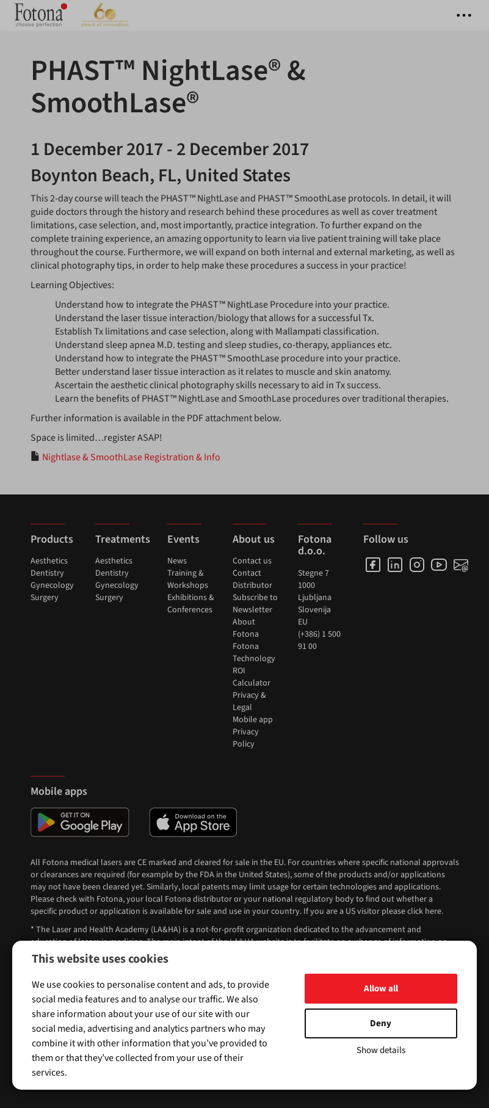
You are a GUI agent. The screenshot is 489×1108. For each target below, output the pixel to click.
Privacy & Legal (249, 701)
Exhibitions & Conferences (190, 604)
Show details (381, 1050)
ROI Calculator (251, 677)
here (433, 911)
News (177, 561)
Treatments (122, 539)
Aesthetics (49, 561)
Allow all (381, 988)
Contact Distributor (252, 579)
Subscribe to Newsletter (255, 604)
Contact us (252, 561)
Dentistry (47, 573)
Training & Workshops (187, 579)
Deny (380, 1023)
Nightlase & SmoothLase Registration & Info (131, 457)
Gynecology (52, 585)
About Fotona (246, 628)
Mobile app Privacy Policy (253, 732)
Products (52, 539)
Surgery (45, 598)
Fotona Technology (254, 652)
